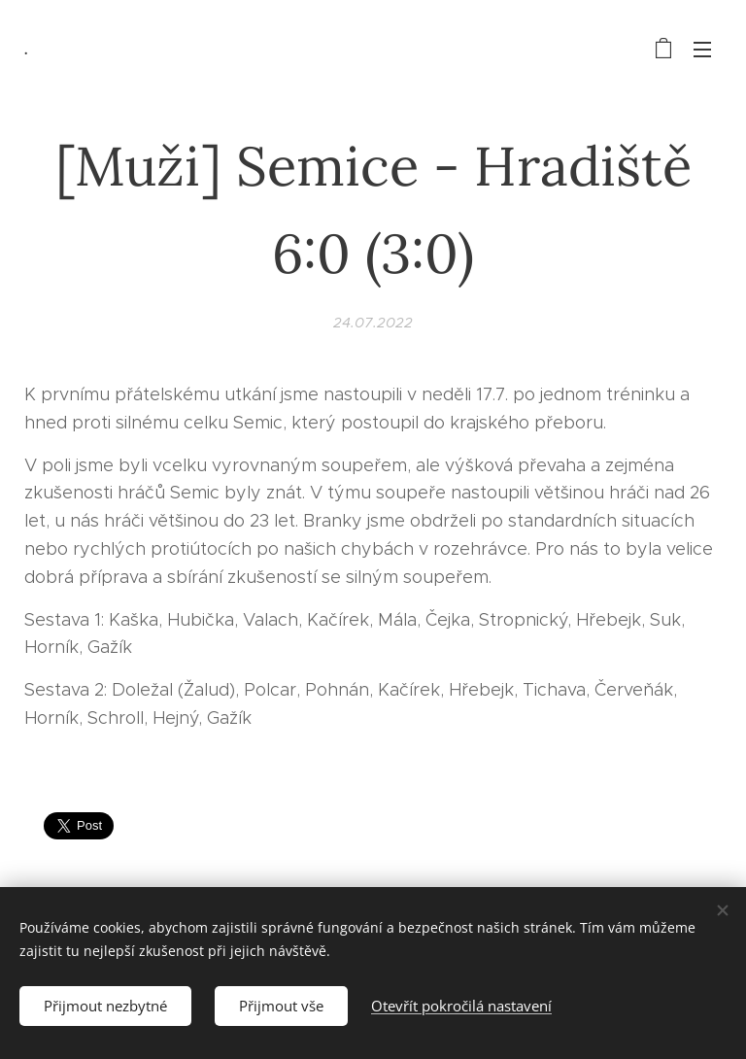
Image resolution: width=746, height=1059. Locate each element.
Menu (702, 50)
